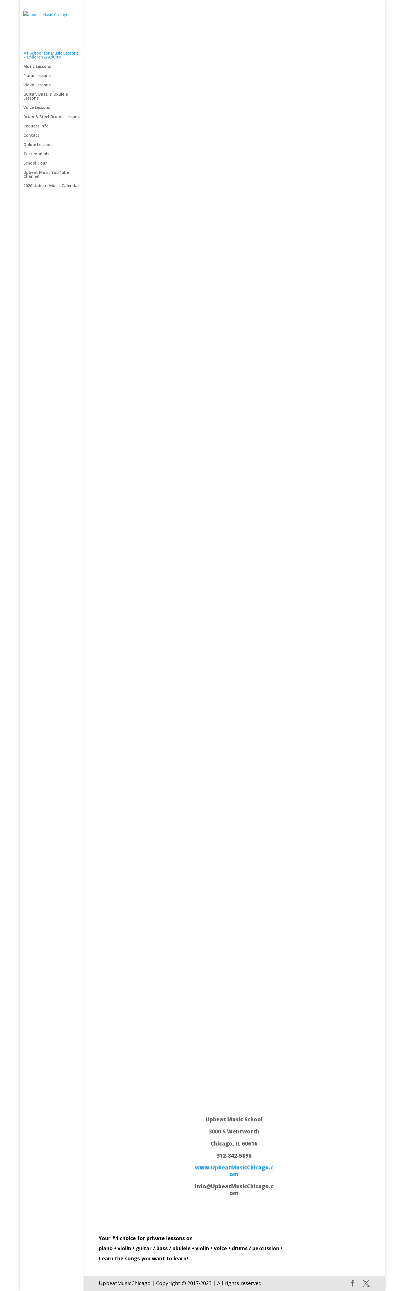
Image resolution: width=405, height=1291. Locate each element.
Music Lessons (37, 36)
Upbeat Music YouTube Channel (46, 144)
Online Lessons (37, 114)
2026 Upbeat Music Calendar (51, 155)
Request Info (36, 95)
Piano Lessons (37, 45)
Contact (31, 105)
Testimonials (36, 123)
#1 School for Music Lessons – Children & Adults (50, 25)
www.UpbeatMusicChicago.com (234, 1171)
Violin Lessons (37, 54)
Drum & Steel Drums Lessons (51, 86)
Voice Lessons (36, 77)
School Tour (35, 133)
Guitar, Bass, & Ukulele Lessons (45, 66)
